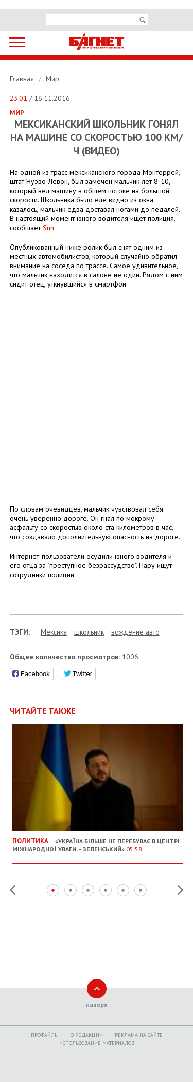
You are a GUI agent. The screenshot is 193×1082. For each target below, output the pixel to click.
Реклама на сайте (139, 1035)
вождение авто (135, 632)
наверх (96, 1004)
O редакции (87, 1035)
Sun (48, 227)
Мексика (54, 632)
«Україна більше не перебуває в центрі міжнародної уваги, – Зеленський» (98, 841)
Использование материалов (96, 1042)
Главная (23, 79)
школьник (89, 632)
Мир (52, 79)
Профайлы (45, 1035)
